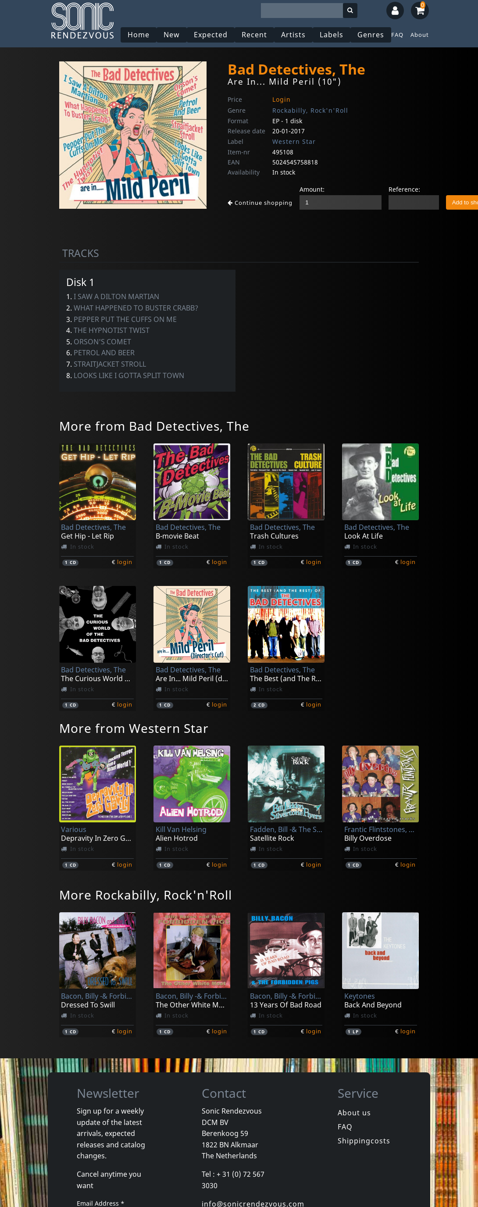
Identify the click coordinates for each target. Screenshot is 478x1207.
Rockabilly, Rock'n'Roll (310, 110)
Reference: (404, 189)
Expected (211, 34)
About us (354, 1113)
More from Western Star (134, 728)
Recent (254, 34)
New (172, 34)
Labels (331, 34)
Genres (370, 34)
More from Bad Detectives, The (154, 426)
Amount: (312, 189)
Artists (293, 34)
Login (281, 99)
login (124, 562)
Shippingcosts (364, 1141)
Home (139, 34)
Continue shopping (260, 203)
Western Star (294, 141)
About (419, 35)
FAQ (397, 35)
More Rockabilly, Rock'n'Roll (145, 894)
